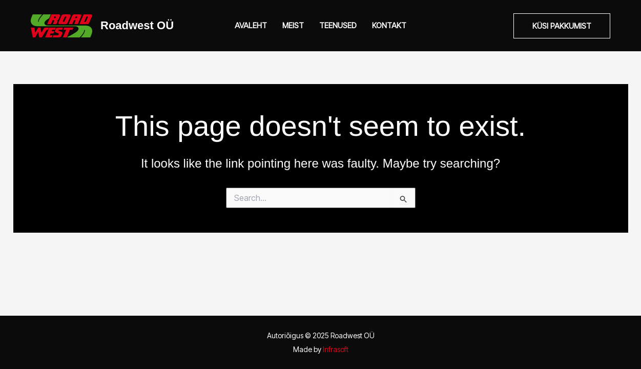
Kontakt (389, 25)
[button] (561, 25)
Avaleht (251, 25)
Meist (293, 25)
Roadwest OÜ (137, 25)
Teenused (338, 25)
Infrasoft (335, 349)
